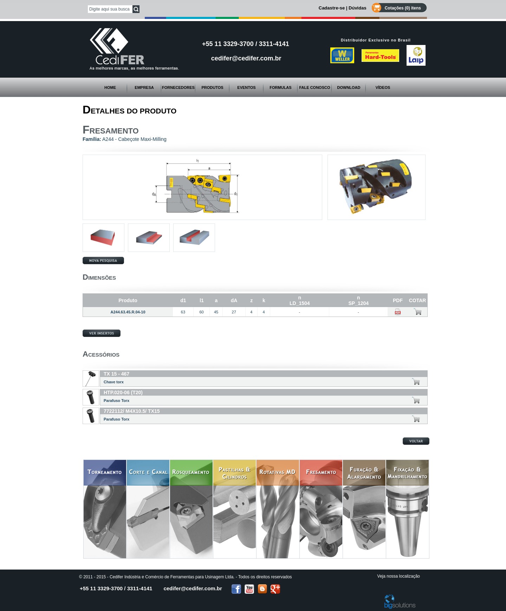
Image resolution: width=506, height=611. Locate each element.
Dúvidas (357, 8)
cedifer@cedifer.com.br (246, 58)
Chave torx (114, 382)
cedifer (192, 588)
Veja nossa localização (398, 576)
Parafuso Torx (116, 400)
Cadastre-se (332, 8)
